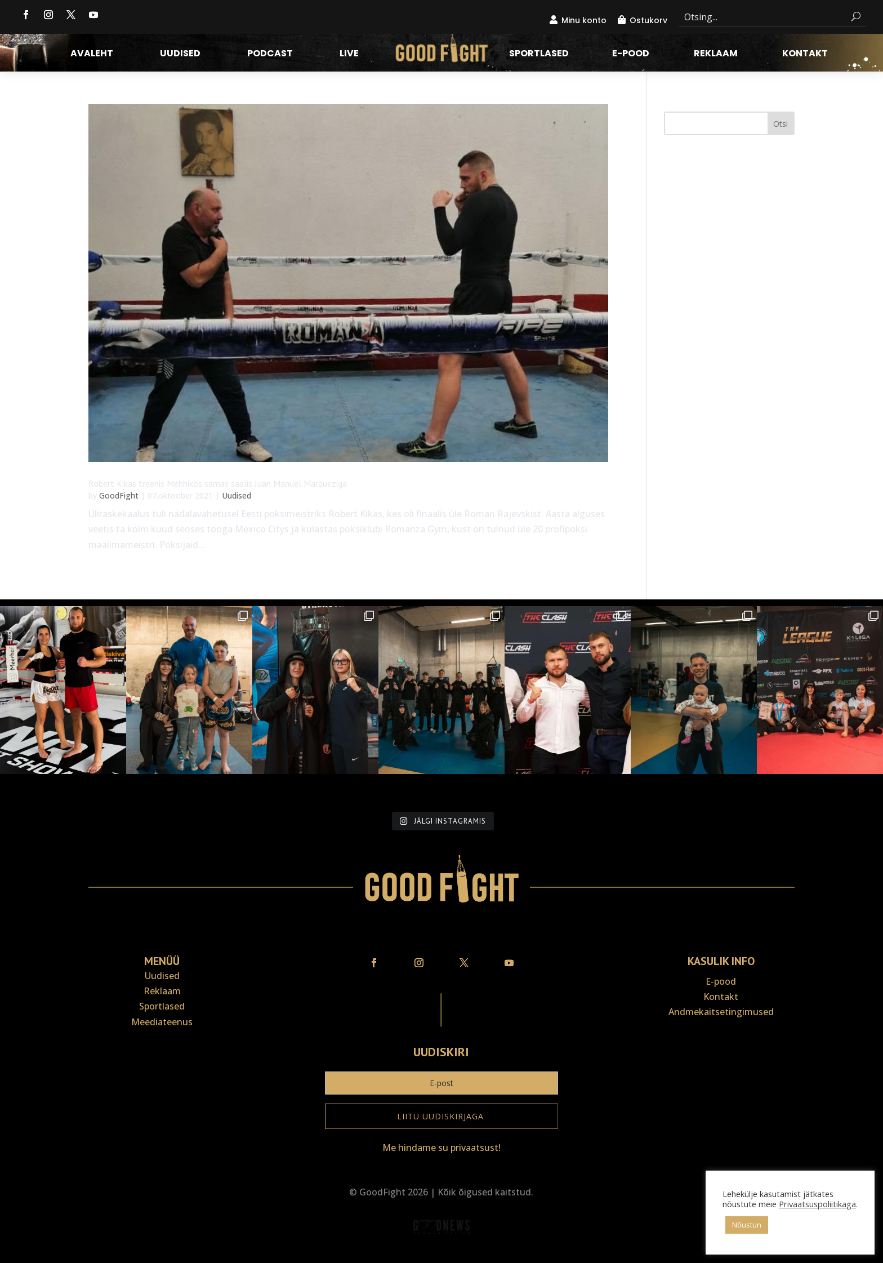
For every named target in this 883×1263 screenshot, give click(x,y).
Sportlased (539, 55)
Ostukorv (648, 20)
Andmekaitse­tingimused (721, 1012)
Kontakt (805, 55)
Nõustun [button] (746, 1225)
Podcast (270, 55)
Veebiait (441, 1255)
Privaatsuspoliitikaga (817, 1204)
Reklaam (716, 55)
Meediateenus (162, 1022)
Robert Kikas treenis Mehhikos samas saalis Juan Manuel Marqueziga (217, 483)
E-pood (630, 55)
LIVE (349, 55)
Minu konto (583, 20)
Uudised (180, 55)
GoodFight (119, 495)
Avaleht (91, 55)
